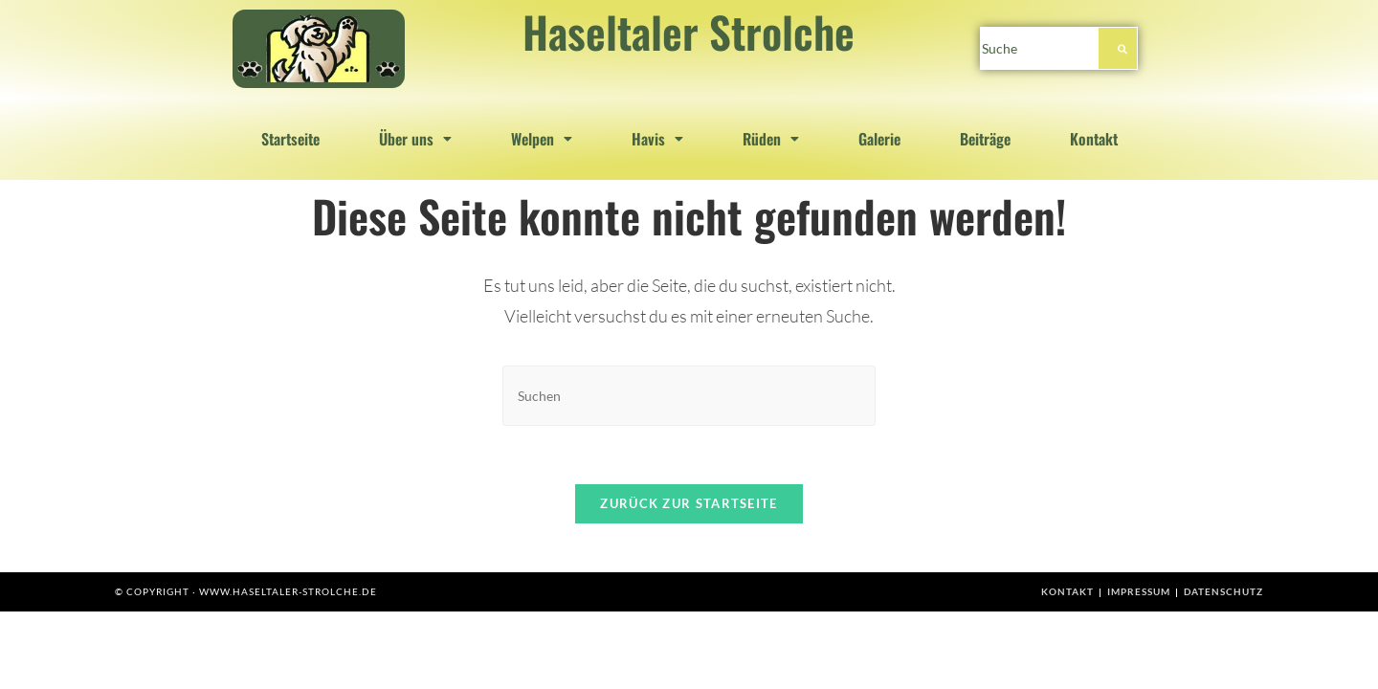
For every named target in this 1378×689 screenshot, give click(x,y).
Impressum (1138, 591)
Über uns (415, 138)
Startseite (290, 138)
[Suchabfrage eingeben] (689, 396)
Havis (657, 138)
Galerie (879, 138)
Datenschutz (1223, 591)
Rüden (771, 138)
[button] (415, 138)
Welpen (541, 138)
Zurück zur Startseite (688, 503)
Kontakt (1094, 138)
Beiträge (985, 138)
